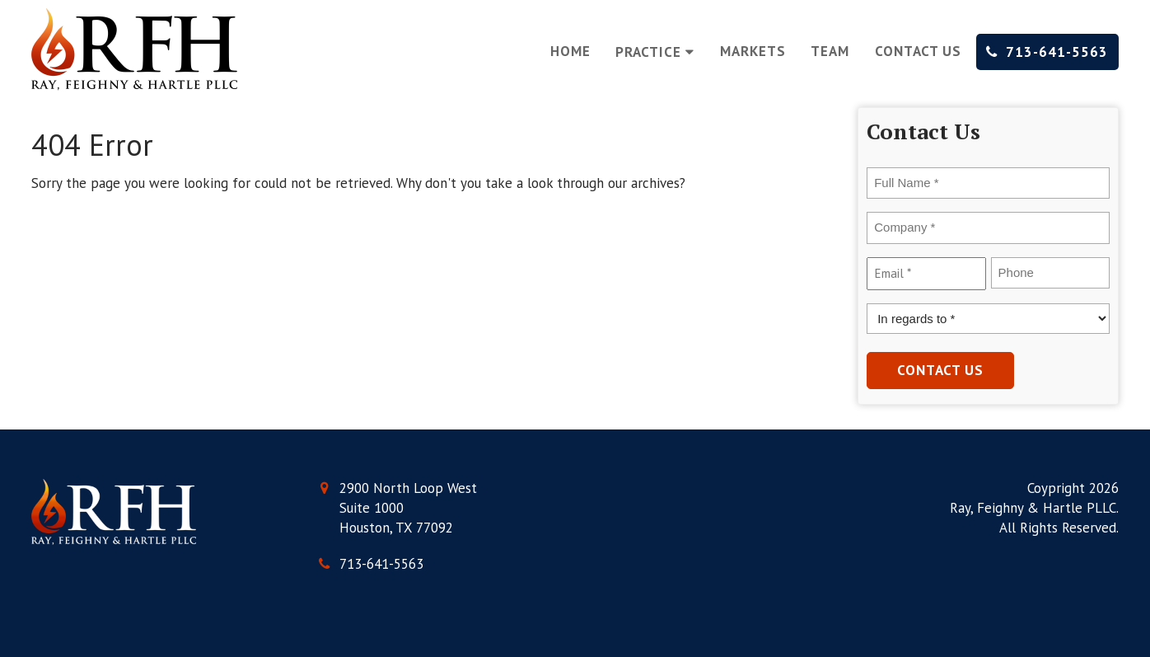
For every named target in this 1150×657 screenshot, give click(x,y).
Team (830, 51)
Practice (654, 52)
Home (570, 51)
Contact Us (918, 51)
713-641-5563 (1047, 52)
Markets (753, 51)
